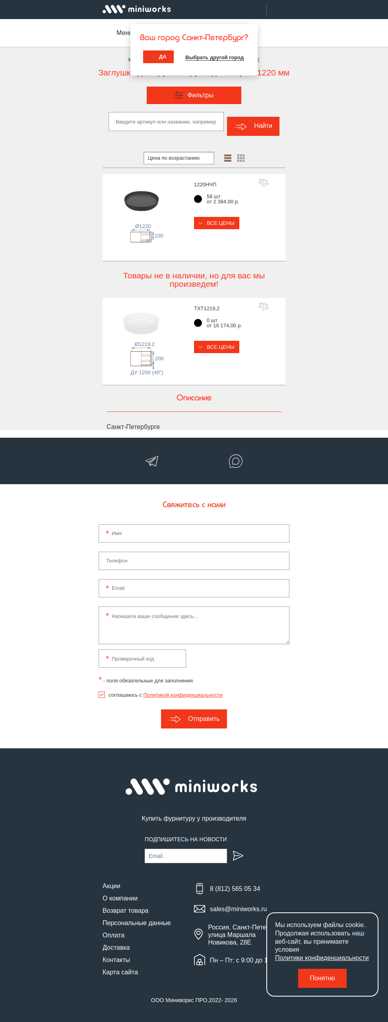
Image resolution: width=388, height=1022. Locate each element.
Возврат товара (126, 905)
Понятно (322, 978)
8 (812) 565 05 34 (235, 884)
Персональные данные (137, 918)
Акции (111, 881)
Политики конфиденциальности (322, 957)
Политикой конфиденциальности (183, 691)
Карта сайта (120, 967)
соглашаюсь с (165, 691)
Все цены (217, 218)
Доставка (116, 942)
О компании (120, 893)
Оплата (113, 930)
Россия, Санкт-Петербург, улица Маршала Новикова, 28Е (245, 930)
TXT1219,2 (206, 304)
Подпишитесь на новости (186, 834)
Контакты (116, 955)
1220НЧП (205, 180)
